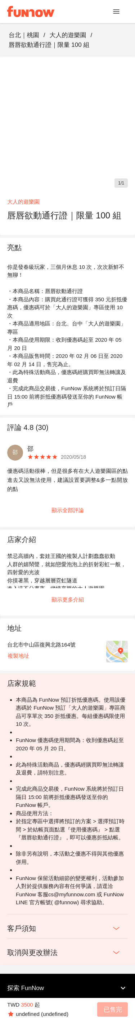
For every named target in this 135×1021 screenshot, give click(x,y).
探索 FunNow (67, 988)
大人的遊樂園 (67, 35)
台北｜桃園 (24, 35)
